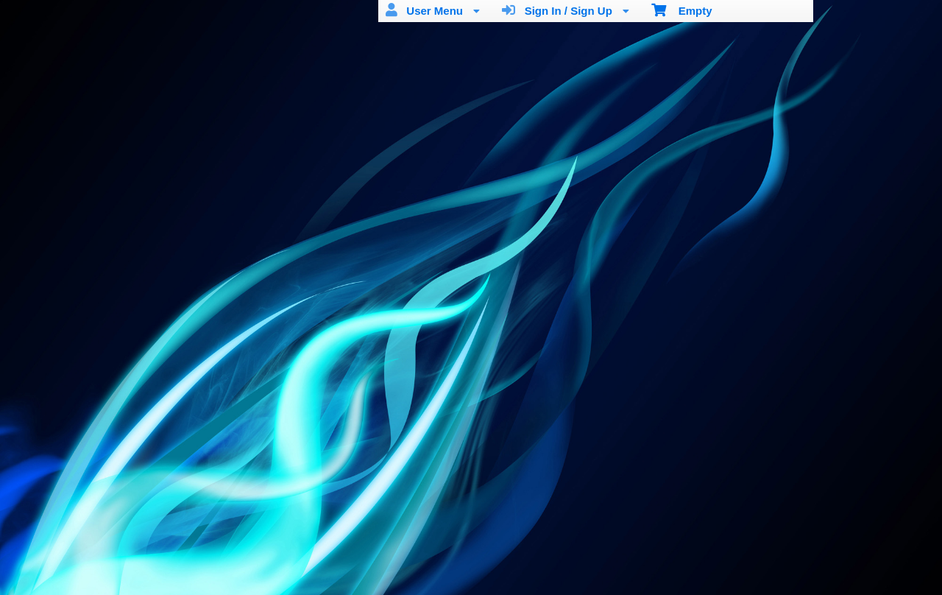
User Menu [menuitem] (433, 10)
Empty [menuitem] (681, 9)
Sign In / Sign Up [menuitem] (565, 10)
